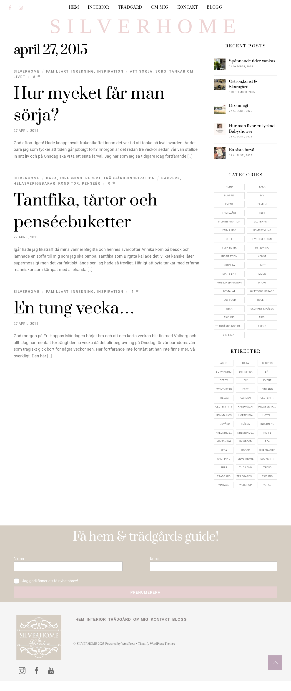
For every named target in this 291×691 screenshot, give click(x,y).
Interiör (98, 7)
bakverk (170, 186)
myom (262, 290)
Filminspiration (229, 229)
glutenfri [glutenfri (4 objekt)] (267, 405)
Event (229, 212)
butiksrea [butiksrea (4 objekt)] (246, 379)
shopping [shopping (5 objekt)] (224, 466)
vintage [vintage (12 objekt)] (223, 492)
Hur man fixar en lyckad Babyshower (252, 136)
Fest (262, 220)
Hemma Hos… (229, 238)
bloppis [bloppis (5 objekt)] (267, 370)
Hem (74, 7)
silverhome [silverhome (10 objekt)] (245, 466)
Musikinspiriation (229, 290)
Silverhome (27, 79)
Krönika (229, 272)
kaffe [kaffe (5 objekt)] (267, 440)
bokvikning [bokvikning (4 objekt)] (224, 379)
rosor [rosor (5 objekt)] (245, 458)
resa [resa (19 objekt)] (224, 458)
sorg (161, 79)
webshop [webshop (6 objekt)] (245, 492)
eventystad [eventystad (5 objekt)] (224, 397)
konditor (68, 191)
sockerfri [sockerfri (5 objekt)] (267, 466)
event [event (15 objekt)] (267, 388)
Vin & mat (229, 342)
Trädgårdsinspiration (129, 186)
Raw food (229, 307)
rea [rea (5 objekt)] (267, 449)
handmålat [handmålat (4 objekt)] (245, 414)
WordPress (130, 654)
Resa (229, 316)
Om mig (159, 7)
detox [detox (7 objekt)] (224, 388)
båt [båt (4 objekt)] (267, 379)
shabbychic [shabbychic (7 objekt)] (267, 458)
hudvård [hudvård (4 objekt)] (224, 431)
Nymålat (229, 299)
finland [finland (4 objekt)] (267, 397)
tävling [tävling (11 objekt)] (267, 484)
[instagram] (21, 7)
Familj (262, 212)
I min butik (229, 255)
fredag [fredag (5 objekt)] (224, 405)
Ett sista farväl (242, 158)
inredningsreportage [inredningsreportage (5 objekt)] (246, 440)
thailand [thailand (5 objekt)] (245, 475)
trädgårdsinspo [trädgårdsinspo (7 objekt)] (246, 484)
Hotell (229, 246)
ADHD (229, 194)
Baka (51, 186)
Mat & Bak (229, 281)
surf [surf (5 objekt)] (224, 475)
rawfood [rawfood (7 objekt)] (245, 449)
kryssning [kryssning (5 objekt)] (224, 449)
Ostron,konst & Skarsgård (243, 92)
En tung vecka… (74, 316)
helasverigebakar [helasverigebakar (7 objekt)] (267, 414)
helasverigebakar (34, 191)
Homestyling (262, 238)
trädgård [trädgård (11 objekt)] (224, 484)
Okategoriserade (262, 299)
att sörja (141, 79)
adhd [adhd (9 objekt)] (223, 370)
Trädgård (130, 7)
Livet (262, 272)
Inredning (82, 79)
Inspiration (110, 79)
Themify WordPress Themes (159, 654)
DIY (262, 203)
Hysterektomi (262, 246)
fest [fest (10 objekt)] (246, 397)
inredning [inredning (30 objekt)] (267, 431)
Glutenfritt (262, 229)
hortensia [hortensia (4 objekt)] (245, 423)
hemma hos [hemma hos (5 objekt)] (224, 423)
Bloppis (229, 203)
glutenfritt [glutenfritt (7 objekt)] (223, 414)
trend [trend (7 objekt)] (267, 475)
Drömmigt (238, 113)
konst (262, 264)
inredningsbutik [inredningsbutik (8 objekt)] (224, 440)
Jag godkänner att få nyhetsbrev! (47, 590)
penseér (91, 191)
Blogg (214, 7)
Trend (262, 333)
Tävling (229, 325)
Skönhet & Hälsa (262, 316)
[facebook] (10, 7)
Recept (93, 186)
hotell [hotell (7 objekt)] (267, 423)
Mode (262, 281)
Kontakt (187, 7)
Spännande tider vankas (252, 69)
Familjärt (57, 79)
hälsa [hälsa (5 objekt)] (245, 431)
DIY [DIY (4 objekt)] (245, 388)
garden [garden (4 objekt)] (246, 405)
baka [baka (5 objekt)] (245, 370)
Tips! (262, 325)
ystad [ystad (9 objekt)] (267, 492)
